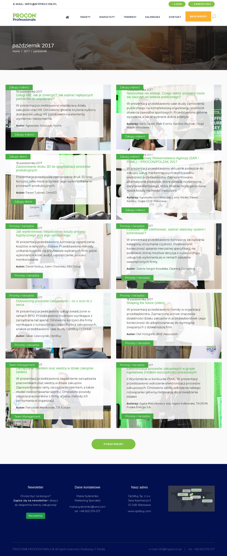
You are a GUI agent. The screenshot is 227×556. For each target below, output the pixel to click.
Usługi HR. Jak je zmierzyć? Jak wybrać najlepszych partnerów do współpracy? (54, 97)
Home (16, 51)
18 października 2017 (29, 91)
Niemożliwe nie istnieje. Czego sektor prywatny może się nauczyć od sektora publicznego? (166, 95)
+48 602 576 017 (204, 549)
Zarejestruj (202, 4)
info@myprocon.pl (170, 549)
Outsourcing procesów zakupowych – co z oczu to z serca (54, 303)
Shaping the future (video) (146, 303)
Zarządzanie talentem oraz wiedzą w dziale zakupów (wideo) (54, 370)
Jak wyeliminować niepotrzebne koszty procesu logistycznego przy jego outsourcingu (50, 233)
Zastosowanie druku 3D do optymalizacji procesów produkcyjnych (53, 168)
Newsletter (35, 515)
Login (178, 4)
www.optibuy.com (139, 511)
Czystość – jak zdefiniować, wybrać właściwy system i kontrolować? (166, 231)
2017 (27, 51)
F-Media (99, 549)
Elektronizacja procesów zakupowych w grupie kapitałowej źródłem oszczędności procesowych (162, 370)
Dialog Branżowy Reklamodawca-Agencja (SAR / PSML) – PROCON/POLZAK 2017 (163, 160)
